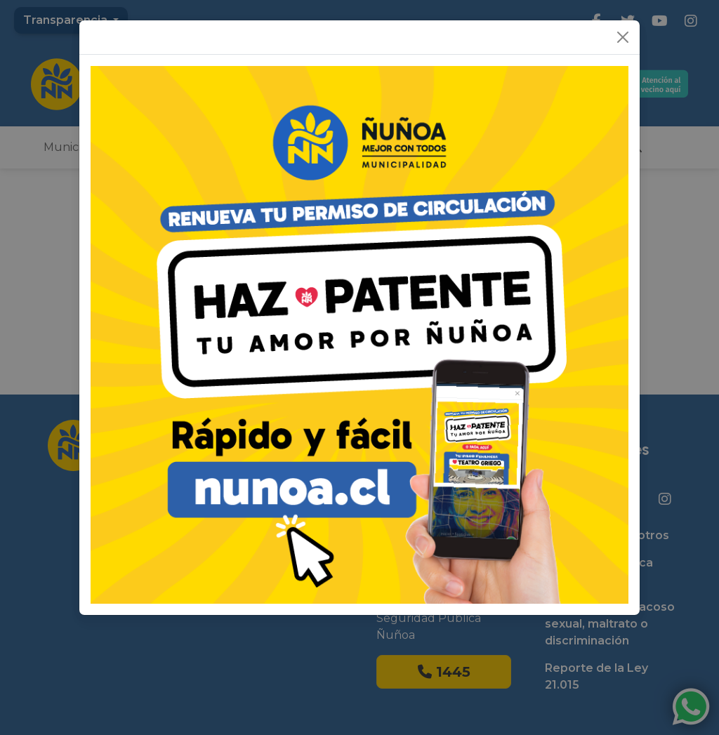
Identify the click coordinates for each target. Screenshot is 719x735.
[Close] (623, 37)
